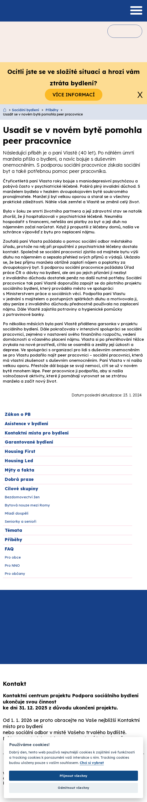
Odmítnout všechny (73, 788)
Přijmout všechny (73, 776)
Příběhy (52, 110)
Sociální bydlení (25, 110)
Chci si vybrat (92, 763)
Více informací (73, 95)
